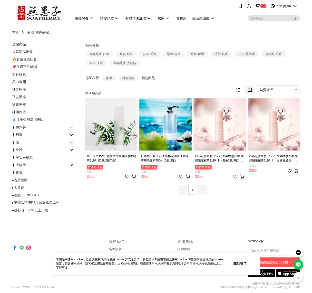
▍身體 (17, 150)
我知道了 (240, 264)
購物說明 (183, 249)
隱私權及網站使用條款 (100, 263)
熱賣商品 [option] (266, 90)
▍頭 (15, 142)
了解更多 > (63, 267)
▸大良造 (18, 187)
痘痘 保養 (96, 63)
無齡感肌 (19, 74)
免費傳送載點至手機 (274, 262)
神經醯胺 (42, 32)
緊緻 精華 (174, 54)
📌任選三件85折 (24, 67)
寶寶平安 (19, 104)
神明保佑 (19, 112)
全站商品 (19, 44)
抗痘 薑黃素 (246, 54)
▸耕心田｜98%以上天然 (30, 210)
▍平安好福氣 (22, 157)
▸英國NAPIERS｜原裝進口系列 (35, 203)
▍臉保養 (19, 127)
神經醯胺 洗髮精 (124, 63)
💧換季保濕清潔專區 (28, 120)
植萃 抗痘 (221, 54)
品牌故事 (115, 249)
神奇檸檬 (19, 89)
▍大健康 (19, 165)
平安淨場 (19, 97)
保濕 (30, 32)
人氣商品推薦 (22, 52)
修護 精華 (126, 54)
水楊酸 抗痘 (273, 54)
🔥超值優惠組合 (24, 59)
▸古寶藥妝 (20, 180)
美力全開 (19, 82)
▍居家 (17, 135)
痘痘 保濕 (198, 54)
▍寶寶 (17, 172)
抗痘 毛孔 (150, 54)
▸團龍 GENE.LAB (25, 195)
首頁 (15, 32)
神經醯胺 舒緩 (99, 54)
